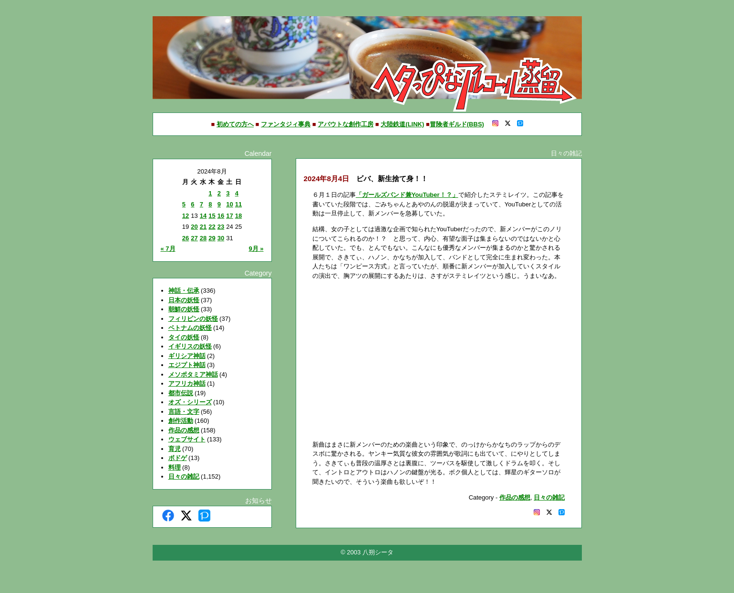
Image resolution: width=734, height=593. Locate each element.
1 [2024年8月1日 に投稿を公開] (210, 193)
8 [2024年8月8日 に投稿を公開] (210, 204)
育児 (174, 448)
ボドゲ (177, 457)
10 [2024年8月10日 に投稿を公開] (229, 204)
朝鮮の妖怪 (183, 309)
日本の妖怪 (183, 300)
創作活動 (180, 420)
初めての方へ (235, 124)
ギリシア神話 (187, 355)
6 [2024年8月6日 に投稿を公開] (192, 204)
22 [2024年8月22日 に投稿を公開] (211, 226)
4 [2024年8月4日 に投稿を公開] (236, 193)
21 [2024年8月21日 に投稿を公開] (203, 226)
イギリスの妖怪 (190, 346)
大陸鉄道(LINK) (402, 124)
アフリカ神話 (187, 383)
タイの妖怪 (183, 337)
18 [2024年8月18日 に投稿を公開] (238, 215)
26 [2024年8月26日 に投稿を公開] (185, 238)
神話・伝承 (183, 290)
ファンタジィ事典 (285, 124)
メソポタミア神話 (193, 374)
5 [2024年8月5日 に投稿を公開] (184, 204)
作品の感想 (183, 430)
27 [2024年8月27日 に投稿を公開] (194, 238)
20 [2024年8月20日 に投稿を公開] (194, 226)
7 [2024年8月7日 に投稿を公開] (201, 204)
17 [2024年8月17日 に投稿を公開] (229, 215)
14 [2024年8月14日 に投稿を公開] (203, 215)
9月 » (255, 248)
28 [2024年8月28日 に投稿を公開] (203, 238)
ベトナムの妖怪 (190, 327)
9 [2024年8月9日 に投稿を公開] (219, 204)
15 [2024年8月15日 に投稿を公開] (211, 215)
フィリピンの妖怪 (193, 318)
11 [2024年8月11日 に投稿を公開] (238, 204)
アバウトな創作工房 (345, 124)
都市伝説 (180, 393)
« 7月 (168, 248)
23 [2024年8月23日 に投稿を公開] (220, 226)
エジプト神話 (187, 364)
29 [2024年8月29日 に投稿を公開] (211, 238)
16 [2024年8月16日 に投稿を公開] (220, 215)
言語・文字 (183, 411)
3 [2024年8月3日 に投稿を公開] (227, 193)
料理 (174, 467)
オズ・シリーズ (190, 402)
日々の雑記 (183, 476)
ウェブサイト (187, 439)
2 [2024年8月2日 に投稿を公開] (219, 193)
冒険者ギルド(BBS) (457, 124)
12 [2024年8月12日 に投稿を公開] (185, 215)
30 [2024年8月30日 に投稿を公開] (220, 238)
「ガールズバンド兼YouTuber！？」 (407, 194)
